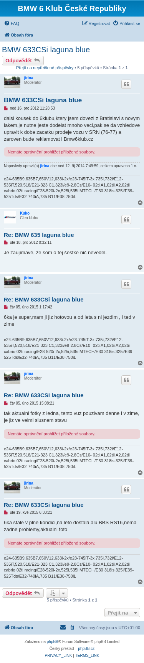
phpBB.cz (86, 648)
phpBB (52, 642)
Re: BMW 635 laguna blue (39, 235)
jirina (28, 78)
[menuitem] (11, 23)
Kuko (25, 213)
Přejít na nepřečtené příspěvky (44, 67)
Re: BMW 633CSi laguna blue (44, 299)
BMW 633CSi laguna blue (46, 49)
